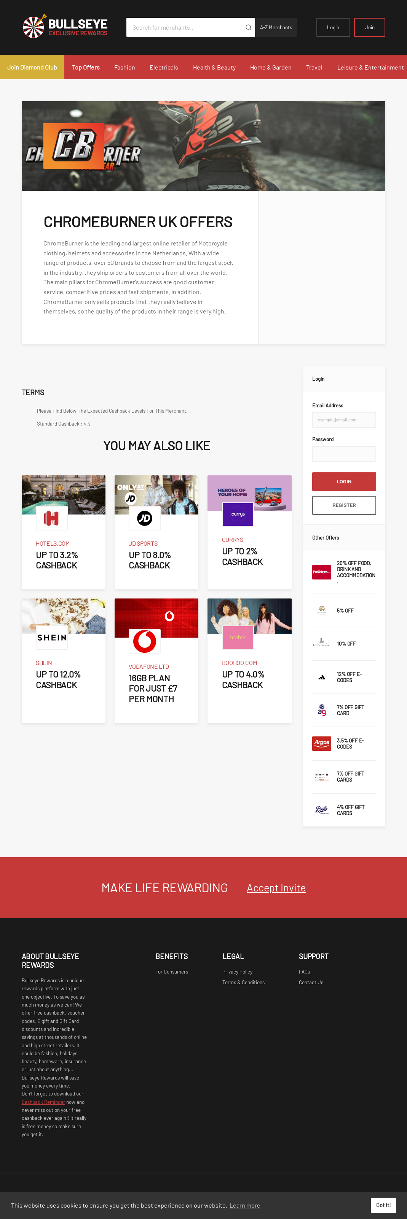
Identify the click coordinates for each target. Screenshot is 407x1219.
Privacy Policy (237, 972)
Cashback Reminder (43, 1102)
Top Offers (86, 67)
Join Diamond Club (32, 67)
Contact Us (311, 982)
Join (370, 27)
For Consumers (171, 972)
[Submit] (249, 27)
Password (323, 439)
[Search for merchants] (184, 27)
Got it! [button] (383, 1205)
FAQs (304, 972)
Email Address (327, 405)
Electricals (164, 67)
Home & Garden (271, 67)
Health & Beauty (214, 67)
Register (344, 505)
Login (333, 27)
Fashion (124, 67)
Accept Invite (276, 887)
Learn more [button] (245, 1205)
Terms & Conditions (243, 982)
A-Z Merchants (276, 27)
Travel (314, 67)
